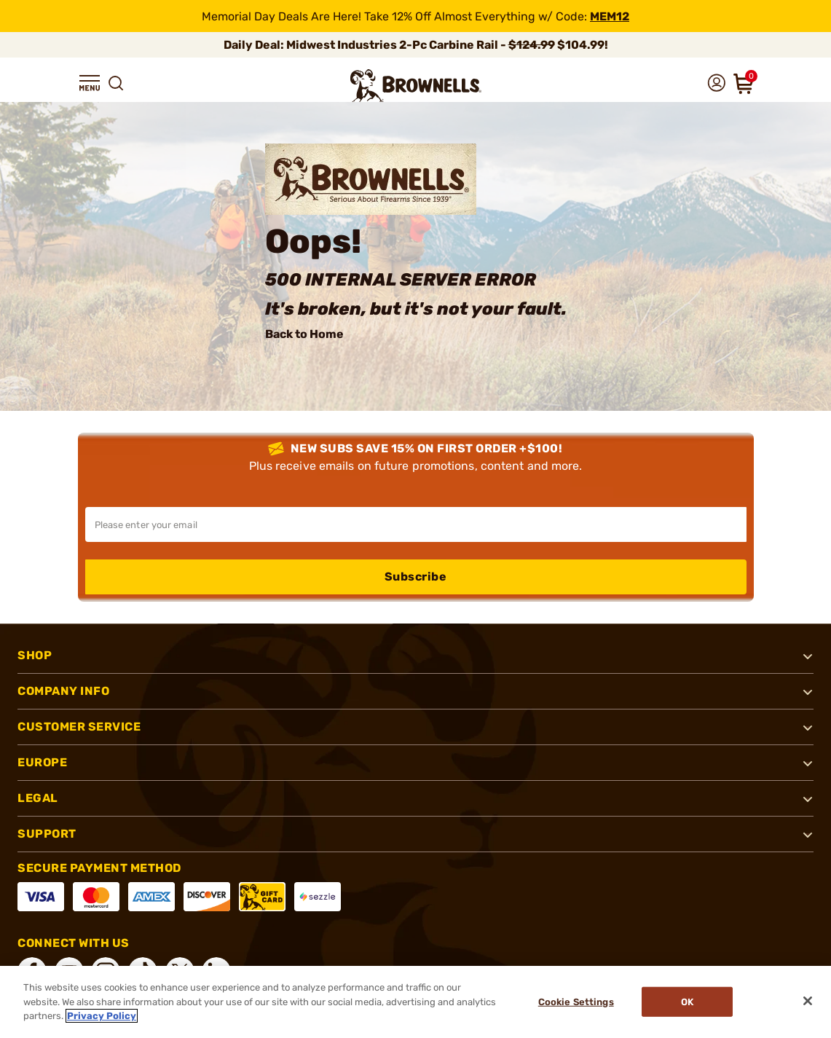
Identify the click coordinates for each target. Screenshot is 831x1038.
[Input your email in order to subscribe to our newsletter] (416, 524)
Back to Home (304, 334)
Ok (688, 1001)
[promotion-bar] (415, 16)
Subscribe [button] (416, 576)
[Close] (808, 1001)
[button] (89, 83)
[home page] (415, 85)
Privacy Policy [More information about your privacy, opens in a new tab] (101, 1015)
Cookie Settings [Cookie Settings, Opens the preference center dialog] (575, 1001)
